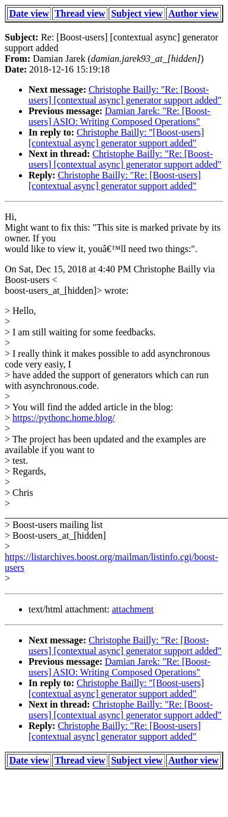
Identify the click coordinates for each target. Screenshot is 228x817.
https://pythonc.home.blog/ (63, 418)
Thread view (80, 13)
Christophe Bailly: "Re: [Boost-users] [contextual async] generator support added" (124, 94)
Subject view (137, 13)
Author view (194, 13)
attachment (132, 609)
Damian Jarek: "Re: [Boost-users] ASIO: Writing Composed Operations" (119, 116)
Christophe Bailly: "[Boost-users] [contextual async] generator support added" (116, 137)
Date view (29, 13)
